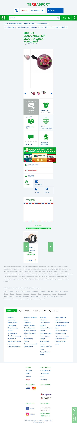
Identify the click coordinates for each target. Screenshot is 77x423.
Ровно (54, 294)
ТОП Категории (11, 311)
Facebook (30, 408)
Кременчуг (26, 296)
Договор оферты (39, 422)
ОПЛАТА (28, 373)
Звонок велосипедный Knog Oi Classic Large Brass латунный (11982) (30, 251)
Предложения (53, 311)
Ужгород (29, 299)
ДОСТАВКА (29, 370)
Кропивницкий (62, 294)
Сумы (39, 294)
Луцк (61, 296)
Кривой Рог (43, 291)
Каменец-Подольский (39, 299)
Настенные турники (30, 330)
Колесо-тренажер (61, 338)
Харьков (11, 291)
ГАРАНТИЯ (28, 376)
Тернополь (45, 296)
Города (21, 311)
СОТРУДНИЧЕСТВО (46, 370)
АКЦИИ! (24, 10)
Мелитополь (7, 299)
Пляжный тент (28, 346)
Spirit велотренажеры (62, 336)
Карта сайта (48, 420)
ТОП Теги (28, 311)
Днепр (22, 291)
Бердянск (22, 299)
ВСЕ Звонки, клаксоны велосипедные (38, 228)
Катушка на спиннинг (62, 322)
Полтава (12, 294)
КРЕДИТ (28, 379)
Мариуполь (58, 291)
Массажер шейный (61, 330)
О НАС (42, 376)
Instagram (30, 414)
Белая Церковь (54, 296)
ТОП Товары (38, 311)
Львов (28, 291)
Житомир (33, 294)
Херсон (6, 294)
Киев (5, 291)
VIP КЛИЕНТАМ (45, 373)
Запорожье (35, 291)
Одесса (17, 291)
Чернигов (18, 294)
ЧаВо (45, 311)
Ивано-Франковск (35, 296)
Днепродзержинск (8, 296)
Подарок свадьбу (61, 333)
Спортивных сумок (45, 333)
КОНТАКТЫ (44, 379)
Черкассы (26, 294)
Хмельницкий (46, 294)
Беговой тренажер (29, 328)
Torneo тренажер (13, 328)
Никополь (15, 299)
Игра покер (11, 344)
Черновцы (18, 296)
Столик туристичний (30, 344)
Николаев (50, 291)
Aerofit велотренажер (14, 336)
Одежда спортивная (14, 346)
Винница (65, 291)
